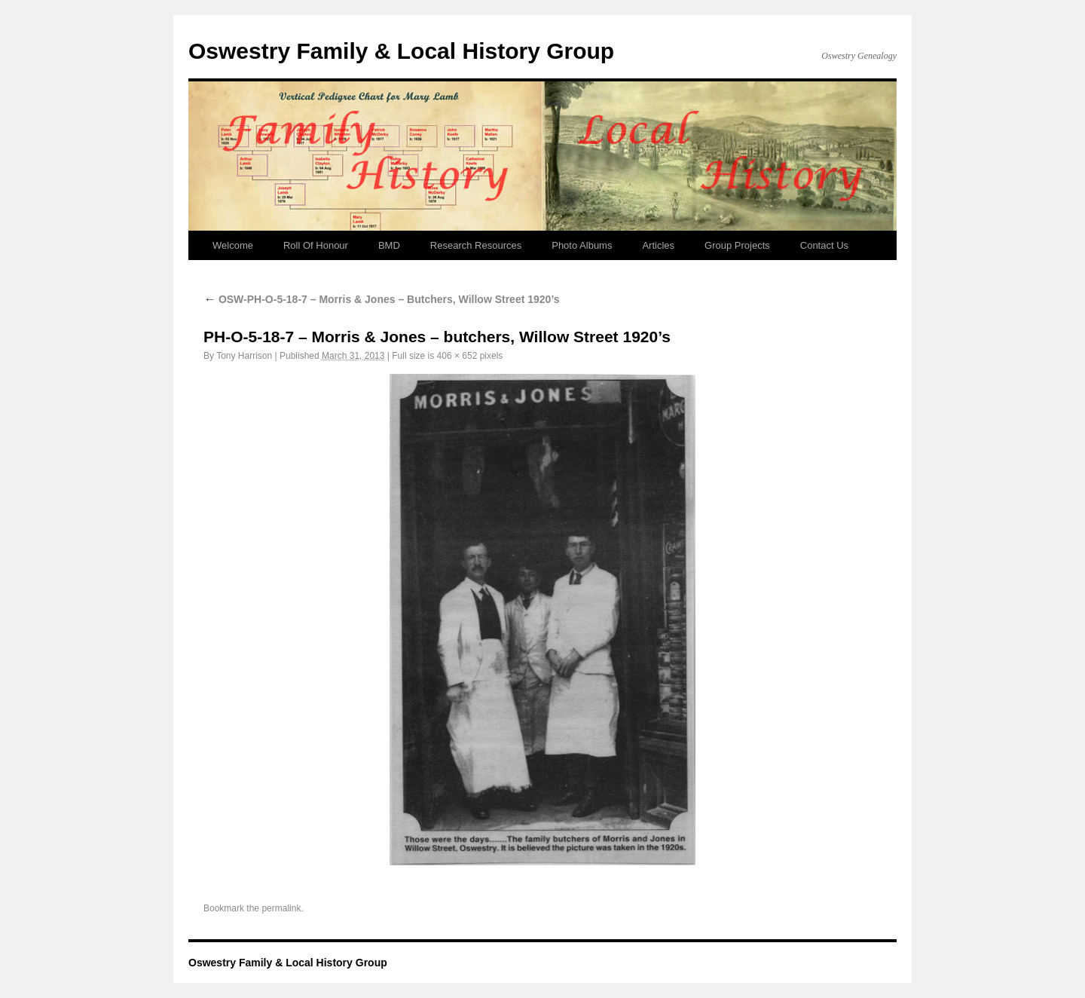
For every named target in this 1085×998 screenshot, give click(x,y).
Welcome (232, 245)
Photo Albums (582, 245)
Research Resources (475, 245)
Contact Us (824, 245)
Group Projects (737, 245)
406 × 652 (457, 356)
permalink (281, 908)
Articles (658, 245)
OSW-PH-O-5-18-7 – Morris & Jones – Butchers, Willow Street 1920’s (381, 299)
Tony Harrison (244, 356)
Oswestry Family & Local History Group (401, 50)
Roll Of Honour (315, 245)
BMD (389, 245)
